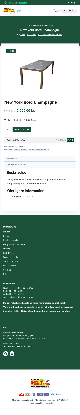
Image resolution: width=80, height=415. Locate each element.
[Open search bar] (6, 2)
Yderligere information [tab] (16, 164)
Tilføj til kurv (22, 129)
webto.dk (48, 403)
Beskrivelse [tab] (11, 158)
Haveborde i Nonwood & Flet (40, 26)
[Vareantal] (8, 129)
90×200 (30, 196)
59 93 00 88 (27, 346)
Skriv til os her (14, 343)
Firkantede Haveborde (20, 150)
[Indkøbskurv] (57, 10)
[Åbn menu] (72, 3)
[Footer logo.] (40, 383)
